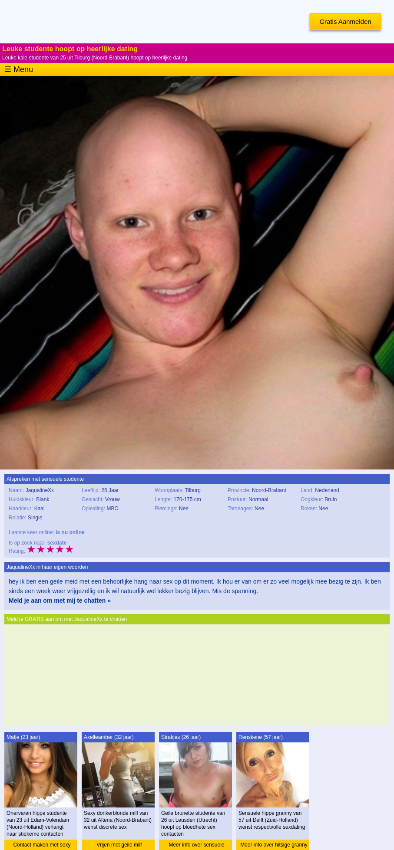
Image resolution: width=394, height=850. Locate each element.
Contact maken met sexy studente (41, 846)
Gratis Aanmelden (345, 21)
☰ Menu (18, 69)
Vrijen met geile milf (119, 845)
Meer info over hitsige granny (274, 845)
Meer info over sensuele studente (196, 846)
